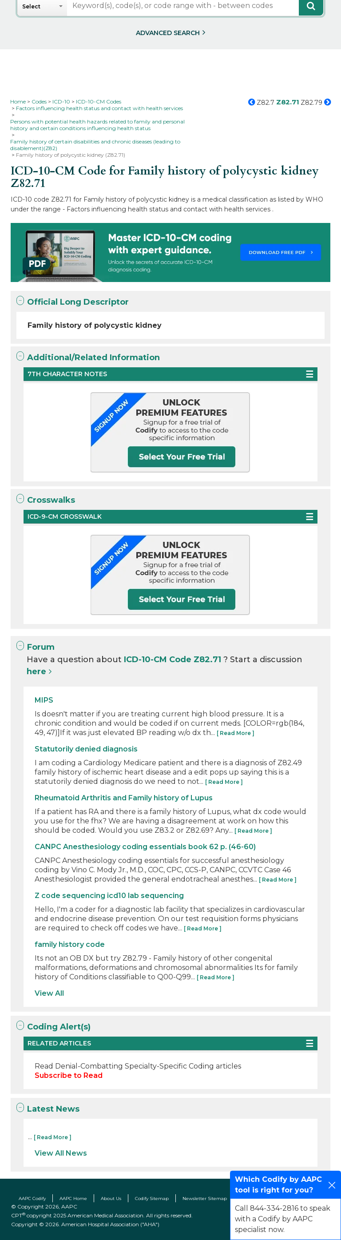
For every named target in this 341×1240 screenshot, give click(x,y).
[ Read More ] (235, 733)
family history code (70, 944)
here (36, 671)
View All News (61, 1153)
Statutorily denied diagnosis (86, 749)
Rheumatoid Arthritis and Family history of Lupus (124, 798)
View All (49, 993)
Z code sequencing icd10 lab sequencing (109, 895)
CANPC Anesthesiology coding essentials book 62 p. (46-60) (145, 847)
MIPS (44, 700)
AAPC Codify (32, 1198)
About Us (111, 1198)
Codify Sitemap (152, 1198)
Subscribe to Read (69, 1075)
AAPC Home (73, 1198)
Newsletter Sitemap (204, 1198)
